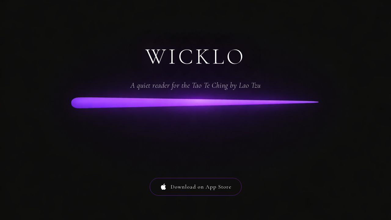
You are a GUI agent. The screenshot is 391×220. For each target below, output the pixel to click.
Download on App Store (196, 186)
